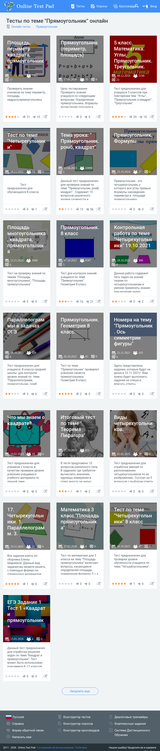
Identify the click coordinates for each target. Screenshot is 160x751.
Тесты (78, 6)
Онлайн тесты (21, 26)
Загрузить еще (80, 691)
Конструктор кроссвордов (81, 730)
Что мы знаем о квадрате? (26, 420)
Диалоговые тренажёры (131, 717)
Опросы (99, 6)
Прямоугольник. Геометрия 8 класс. (80, 326)
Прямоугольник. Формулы (133, 138)
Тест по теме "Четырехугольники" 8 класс (133, 516)
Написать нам (21, 737)
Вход (151, 6)
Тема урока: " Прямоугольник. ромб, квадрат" (80, 141)
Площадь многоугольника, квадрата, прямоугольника (26, 239)
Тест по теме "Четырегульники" (26, 141)
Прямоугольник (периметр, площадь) (79, 49)
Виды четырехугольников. (133, 423)
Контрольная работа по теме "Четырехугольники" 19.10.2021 (133, 236)
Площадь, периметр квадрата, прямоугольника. (25, 55)
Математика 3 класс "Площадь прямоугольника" (80, 518)
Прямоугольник (47, 26)
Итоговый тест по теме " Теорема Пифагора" (78, 426)
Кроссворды (125, 6)
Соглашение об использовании (55, 747)
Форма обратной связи (28, 730)
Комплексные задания (130, 723)
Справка (18, 723)
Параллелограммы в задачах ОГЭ (26, 326)
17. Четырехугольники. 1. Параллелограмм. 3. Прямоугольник (26, 525)
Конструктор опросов (78, 723)
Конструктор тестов (76, 717)
